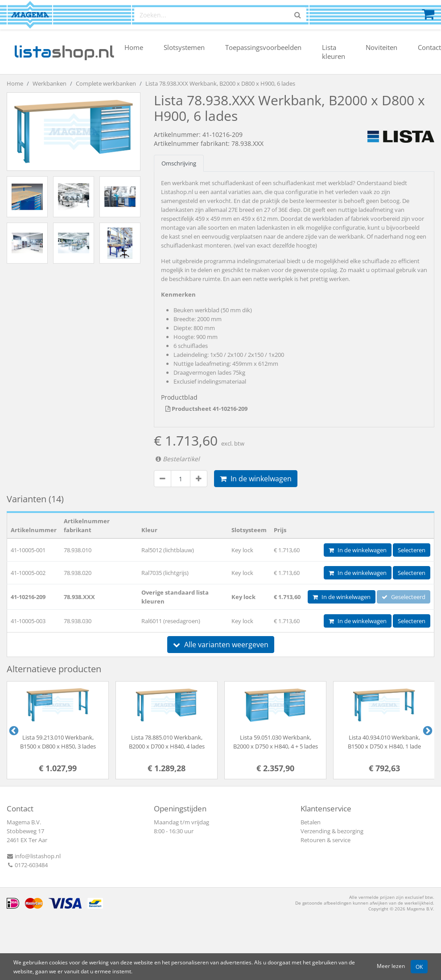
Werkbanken (49, 83)
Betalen (311, 822)
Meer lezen (391, 965)
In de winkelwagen (256, 479)
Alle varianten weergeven (220, 644)
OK (419, 966)
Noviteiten (381, 47)
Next (426, 730)
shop (64, 51)
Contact (429, 47)
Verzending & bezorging (332, 831)
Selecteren (411, 550)
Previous (12, 730)
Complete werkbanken (106, 83)
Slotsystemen (184, 47)
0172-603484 (27, 865)
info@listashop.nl (34, 856)
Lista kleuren (333, 52)
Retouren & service (325, 840)
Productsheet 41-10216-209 (206, 409)
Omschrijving (178, 163)
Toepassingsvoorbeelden (263, 47)
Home (133, 47)
